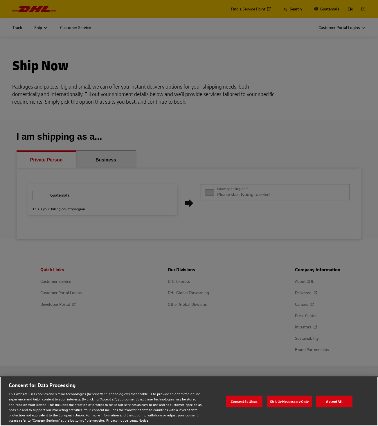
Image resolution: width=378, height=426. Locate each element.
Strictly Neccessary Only (289, 401)
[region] (189, 401)
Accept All (334, 401)
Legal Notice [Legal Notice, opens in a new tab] (138, 420)
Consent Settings (244, 401)
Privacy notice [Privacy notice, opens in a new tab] (117, 420)
